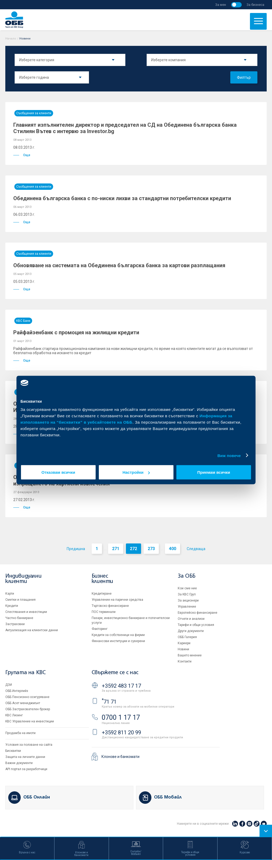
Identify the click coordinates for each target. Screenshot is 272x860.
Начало (10, 38)
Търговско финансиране (110, 606)
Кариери (184, 643)
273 (151, 548)
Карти (9, 593)
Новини (183, 649)
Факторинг (100, 629)
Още (21, 155)
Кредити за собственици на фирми (118, 635)
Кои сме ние (187, 588)
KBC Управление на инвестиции (29, 721)
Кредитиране (102, 593)
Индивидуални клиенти (23, 579)
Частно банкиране (19, 618)
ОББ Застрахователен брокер (27, 709)
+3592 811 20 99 (121, 732)
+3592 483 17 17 (121, 686)
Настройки (136, 472)
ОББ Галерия (187, 637)
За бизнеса (255, 5)
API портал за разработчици (26, 769)
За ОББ (187, 576)
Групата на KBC (25, 672)
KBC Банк (23, 321)
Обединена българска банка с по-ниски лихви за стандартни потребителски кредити (122, 198)
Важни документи (19, 763)
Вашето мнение (190, 655)
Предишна (76, 549)
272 (133, 548)
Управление (187, 606)
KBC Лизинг (14, 715)
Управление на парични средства (117, 600)
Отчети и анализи (191, 619)
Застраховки (15, 624)
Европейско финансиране (197, 613)
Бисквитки (13, 751)
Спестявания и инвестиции (26, 612)
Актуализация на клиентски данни (31, 630)
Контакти (185, 661)
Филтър (244, 77)
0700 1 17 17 (121, 717)
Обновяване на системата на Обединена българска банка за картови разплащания (119, 265)
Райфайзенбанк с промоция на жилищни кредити (76, 332)
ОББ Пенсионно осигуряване (27, 697)
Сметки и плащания (20, 600)
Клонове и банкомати (120, 756)
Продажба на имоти (20, 733)
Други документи (191, 631)
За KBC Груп (187, 594)
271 (115, 548)
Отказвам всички (58, 472)
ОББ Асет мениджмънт (22, 703)
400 (172, 548)
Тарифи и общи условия (196, 625)
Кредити (11, 606)
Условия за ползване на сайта (28, 745)
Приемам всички (213, 472)
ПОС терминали (104, 612)
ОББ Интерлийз (16, 691)
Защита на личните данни (25, 757)
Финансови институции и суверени (118, 641)
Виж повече (229, 455)
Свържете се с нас (115, 672)
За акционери (188, 600)
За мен (220, 5)
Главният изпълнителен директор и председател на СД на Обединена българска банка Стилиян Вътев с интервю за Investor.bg (125, 128)
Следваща (196, 549)
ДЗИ (8, 685)
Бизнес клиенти (102, 579)
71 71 (109, 702)
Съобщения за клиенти (33, 113)
